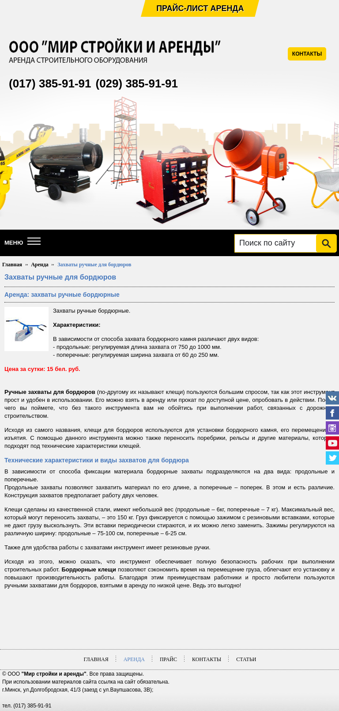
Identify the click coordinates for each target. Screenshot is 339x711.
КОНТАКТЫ (307, 54)
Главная (12, 264)
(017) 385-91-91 (50, 83)
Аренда (40, 264)
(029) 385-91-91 (136, 83)
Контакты (206, 659)
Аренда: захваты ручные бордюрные (62, 294)
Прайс (168, 659)
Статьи (246, 659)
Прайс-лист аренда (200, 8)
